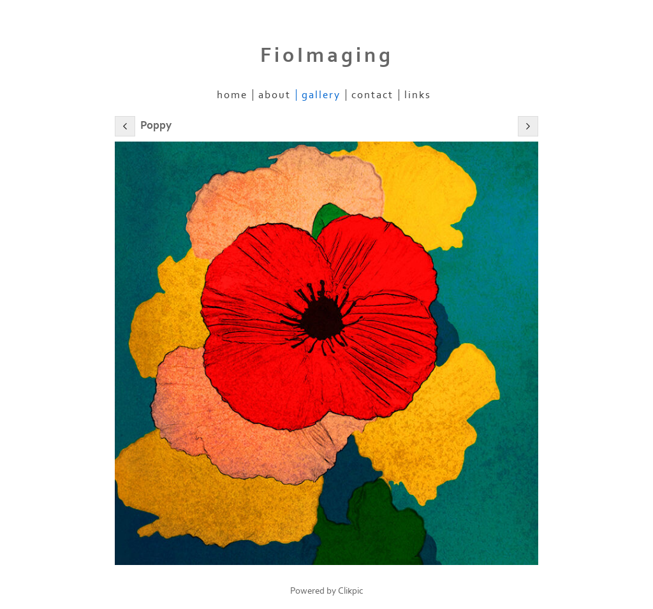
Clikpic (350, 590)
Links (417, 95)
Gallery (321, 95)
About (274, 95)
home (232, 95)
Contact (372, 95)
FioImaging (326, 55)
